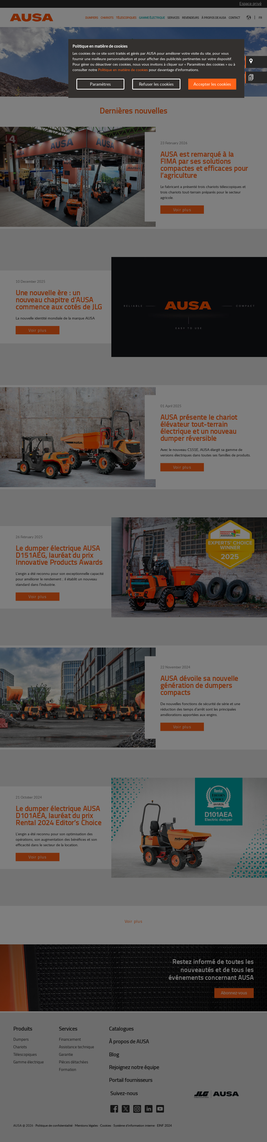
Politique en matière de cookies (123, 69)
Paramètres (100, 84)
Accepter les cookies (212, 84)
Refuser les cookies (156, 84)
